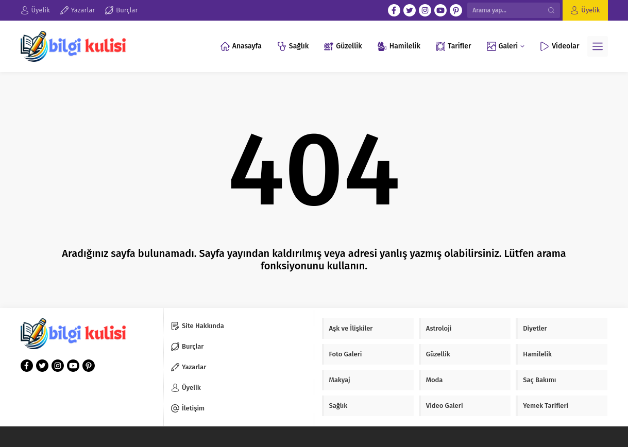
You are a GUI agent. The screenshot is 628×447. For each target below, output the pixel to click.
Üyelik (590, 10)
